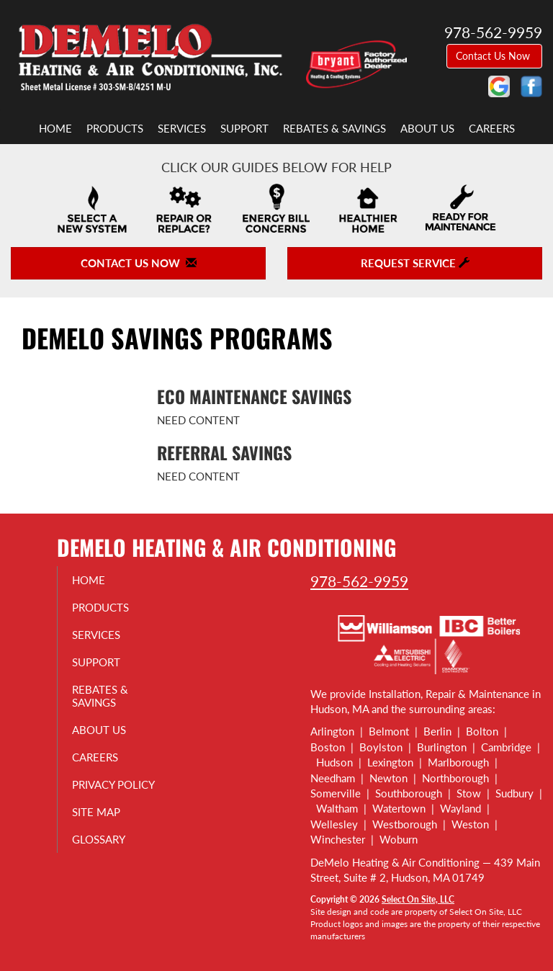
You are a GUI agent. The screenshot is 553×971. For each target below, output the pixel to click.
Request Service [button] (415, 262)
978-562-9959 (359, 581)
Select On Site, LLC (418, 899)
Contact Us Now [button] (494, 56)
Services (182, 128)
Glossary (105, 852)
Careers (492, 128)
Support (244, 128)
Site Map (103, 824)
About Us (427, 128)
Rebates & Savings (334, 128)
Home (55, 128)
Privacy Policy (100, 791)
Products (114, 128)
